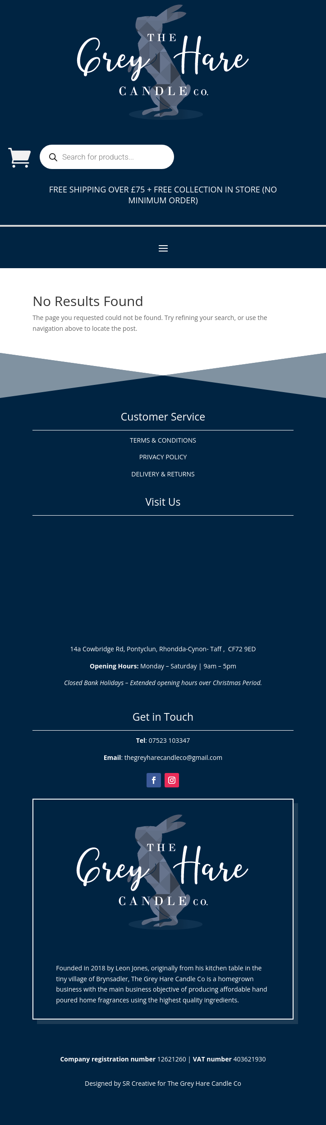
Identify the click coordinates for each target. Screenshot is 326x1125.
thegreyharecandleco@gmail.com (173, 757)
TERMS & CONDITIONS (163, 440)
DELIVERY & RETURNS (162, 474)
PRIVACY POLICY (163, 457)
